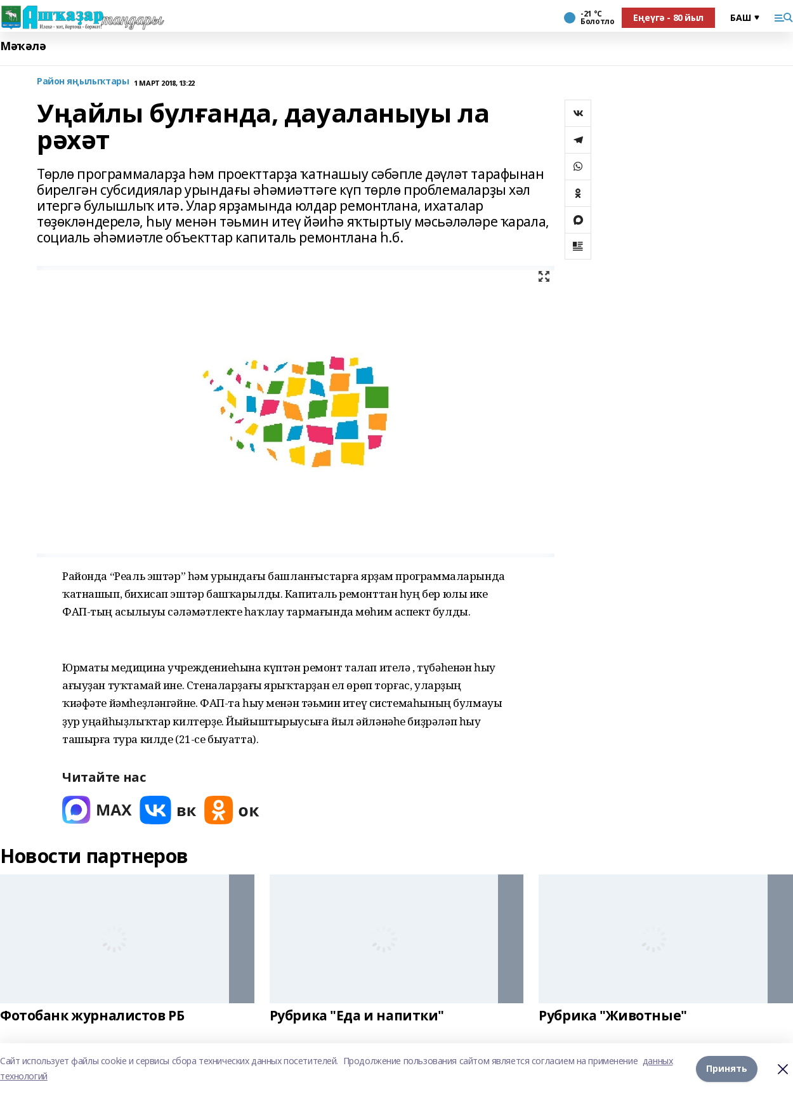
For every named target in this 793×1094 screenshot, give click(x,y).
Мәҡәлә (23, 46)
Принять (726, 1068)
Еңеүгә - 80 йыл (668, 17)
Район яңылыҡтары (83, 81)
